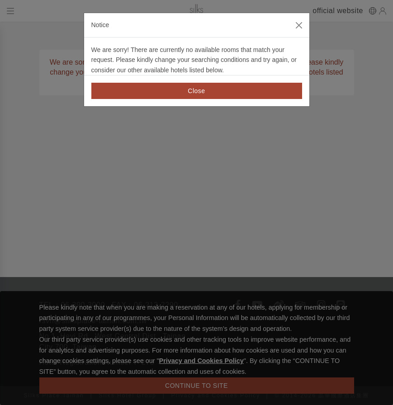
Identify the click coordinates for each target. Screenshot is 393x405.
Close (196, 90)
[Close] (299, 25)
